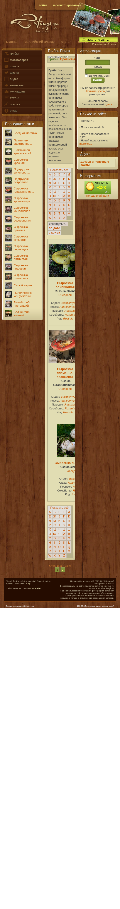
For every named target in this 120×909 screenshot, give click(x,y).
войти (43, 5)
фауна (11, 73)
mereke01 (85, 143)
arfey (28, 583)
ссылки (12, 104)
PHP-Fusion (35, 588)
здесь (109, 104)
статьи (11, 98)
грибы (11, 54)
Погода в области (97, 195)
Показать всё (59, 170)
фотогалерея (16, 60)
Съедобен (65, 295)
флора (11, 66)
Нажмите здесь (95, 91)
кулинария (14, 92)
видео (11, 79)
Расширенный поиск (104, 44)
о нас (10, 110)
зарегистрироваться (67, 5)
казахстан (14, 85)
